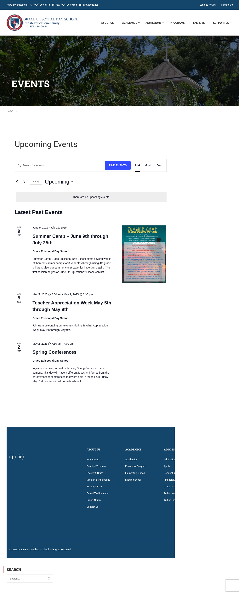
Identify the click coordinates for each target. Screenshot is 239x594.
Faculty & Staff (95, 474)
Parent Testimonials (97, 494)
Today (36, 183)
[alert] (91, 198)
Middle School (133, 481)
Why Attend (93, 461)
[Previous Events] (17, 183)
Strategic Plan (94, 488)
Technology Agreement (215, 515)
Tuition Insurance (173, 501)
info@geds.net (90, 4)
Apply (167, 467)
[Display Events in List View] (137, 167)
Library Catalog (210, 494)
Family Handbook (211, 474)
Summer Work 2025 (213, 508)
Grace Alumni (94, 501)
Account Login (210, 461)
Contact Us (227, 4)
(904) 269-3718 (42, 4)
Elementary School (135, 474)
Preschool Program (135, 467)
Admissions (170, 461)
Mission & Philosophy (98, 481)
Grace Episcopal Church (215, 481)
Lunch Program (210, 501)
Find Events (118, 166)
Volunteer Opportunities (215, 521)
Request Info (171, 474)
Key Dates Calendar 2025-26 (217, 488)
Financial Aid (171, 481)
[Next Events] (24, 183)
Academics (131, 461)
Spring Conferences (54, 353)
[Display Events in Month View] (148, 167)
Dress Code (208, 467)
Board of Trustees (96, 467)
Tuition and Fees (173, 494)
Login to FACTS (208, 4)
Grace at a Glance (173, 488)
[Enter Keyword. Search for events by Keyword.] (60, 167)
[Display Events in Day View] (159, 167)
